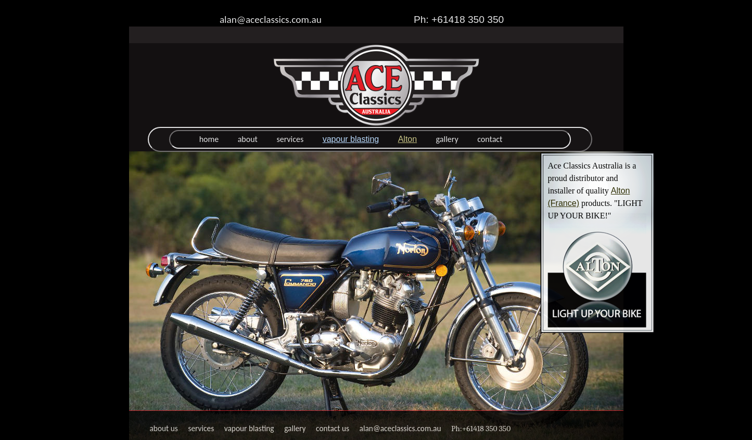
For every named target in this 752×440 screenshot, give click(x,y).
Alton (407, 139)
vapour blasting (351, 139)
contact (489, 139)
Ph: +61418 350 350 (459, 19)
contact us (332, 428)
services (289, 139)
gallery (447, 139)
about (248, 139)
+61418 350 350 (486, 428)
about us (164, 428)
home (209, 139)
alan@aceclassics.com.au (271, 19)
